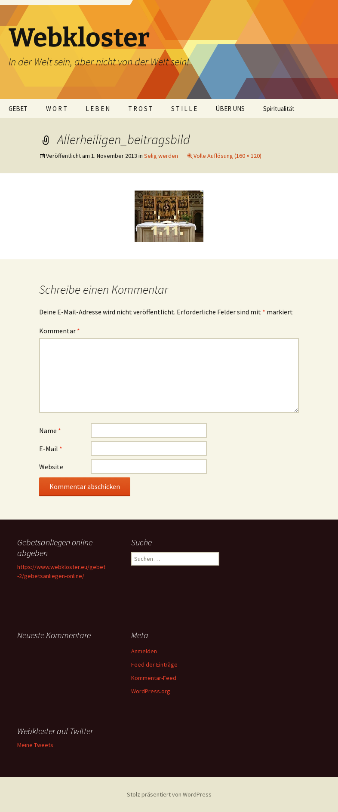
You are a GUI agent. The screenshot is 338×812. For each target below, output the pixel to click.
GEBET (18, 109)
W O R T (56, 109)
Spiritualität (279, 109)
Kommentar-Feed (153, 678)
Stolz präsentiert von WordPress (169, 794)
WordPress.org (150, 691)
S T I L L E (184, 109)
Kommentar (59, 330)
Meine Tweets (35, 745)
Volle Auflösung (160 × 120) (227, 156)
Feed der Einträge (154, 664)
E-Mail (50, 448)
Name (50, 430)
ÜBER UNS (230, 109)
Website (51, 466)
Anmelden (144, 651)
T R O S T (140, 109)
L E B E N (98, 109)
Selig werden (161, 156)
